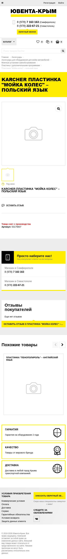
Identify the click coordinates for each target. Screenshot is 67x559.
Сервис (5, 511)
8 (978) (28, 22)
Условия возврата (10, 518)
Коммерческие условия (13, 501)
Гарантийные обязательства (16, 514)
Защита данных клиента (14, 521)
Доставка (6, 507)
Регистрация (49, 3)
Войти (61, 3)
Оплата (5, 504)
